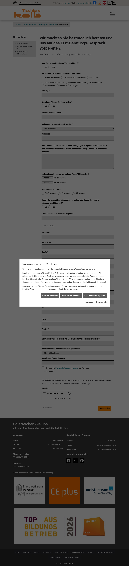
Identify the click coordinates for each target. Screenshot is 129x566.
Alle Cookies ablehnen (71, 282)
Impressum (89, 289)
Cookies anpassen (50, 282)
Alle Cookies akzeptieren (94, 282)
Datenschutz (101, 289)
